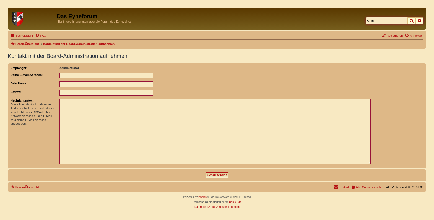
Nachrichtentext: (23, 100)
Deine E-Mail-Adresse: (27, 74)
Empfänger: (19, 68)
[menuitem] (40, 35)
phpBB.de (235, 201)
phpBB (202, 196)
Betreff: (16, 92)
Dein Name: (19, 83)
